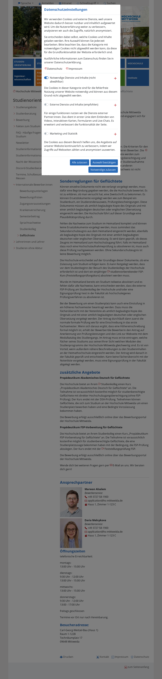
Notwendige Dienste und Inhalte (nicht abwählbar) (73, 79)
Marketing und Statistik (63, 133)
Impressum (75, 68)
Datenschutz (54, 68)
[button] (115, 80)
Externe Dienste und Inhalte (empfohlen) (74, 104)
